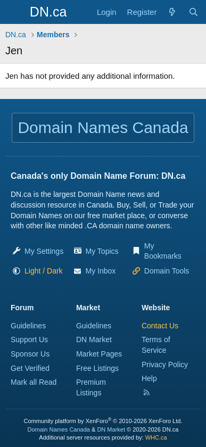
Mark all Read (33, 382)
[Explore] (172, 12)
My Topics (102, 251)
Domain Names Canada (59, 429)
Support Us (29, 339)
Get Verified (30, 368)
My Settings (43, 251)
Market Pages (99, 354)
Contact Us (160, 325)
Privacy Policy (165, 364)
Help (149, 378)
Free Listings (97, 368)
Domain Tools (166, 271)
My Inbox (101, 271)
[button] (43, 271)
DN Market (94, 339)
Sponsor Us (30, 354)
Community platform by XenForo (103, 421)
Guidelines (28, 325)
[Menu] (14, 12)
